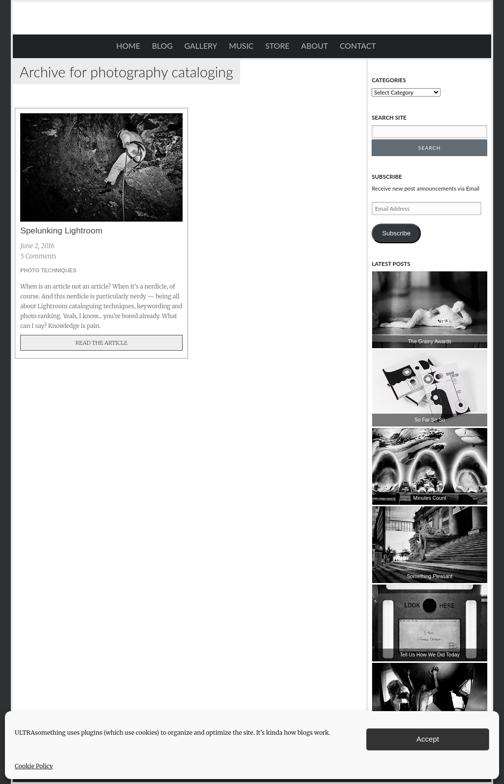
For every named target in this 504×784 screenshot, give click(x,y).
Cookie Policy (34, 766)
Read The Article (101, 342)
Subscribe (396, 233)
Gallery (201, 46)
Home (128, 46)
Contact (358, 46)
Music (241, 46)
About (314, 46)
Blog (162, 46)
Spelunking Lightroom (61, 230)
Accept (427, 739)
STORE (277, 46)
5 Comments (38, 256)
